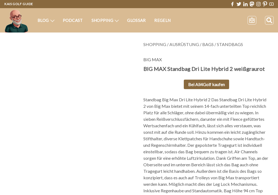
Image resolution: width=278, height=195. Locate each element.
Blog (46, 20)
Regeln (162, 20)
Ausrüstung (184, 44)
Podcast (73, 20)
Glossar (136, 20)
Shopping (105, 20)
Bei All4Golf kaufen (206, 84)
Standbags (230, 44)
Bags (208, 44)
